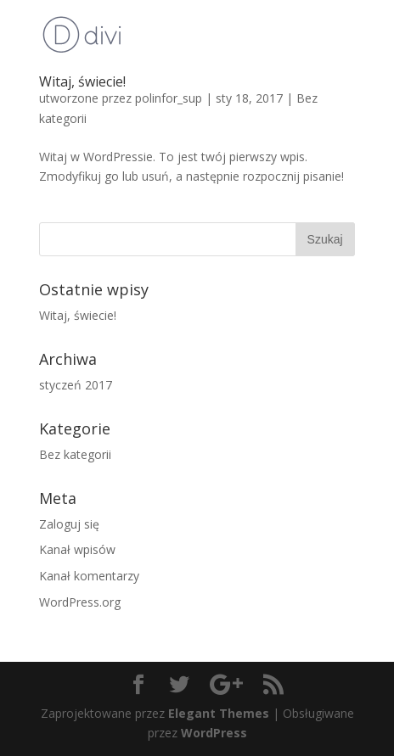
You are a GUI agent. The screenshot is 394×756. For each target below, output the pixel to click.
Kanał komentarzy (89, 576)
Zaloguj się (69, 524)
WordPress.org (80, 602)
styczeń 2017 (75, 385)
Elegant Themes (218, 713)
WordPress (214, 733)
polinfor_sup (168, 98)
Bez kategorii (75, 454)
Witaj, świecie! (82, 81)
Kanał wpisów (77, 549)
